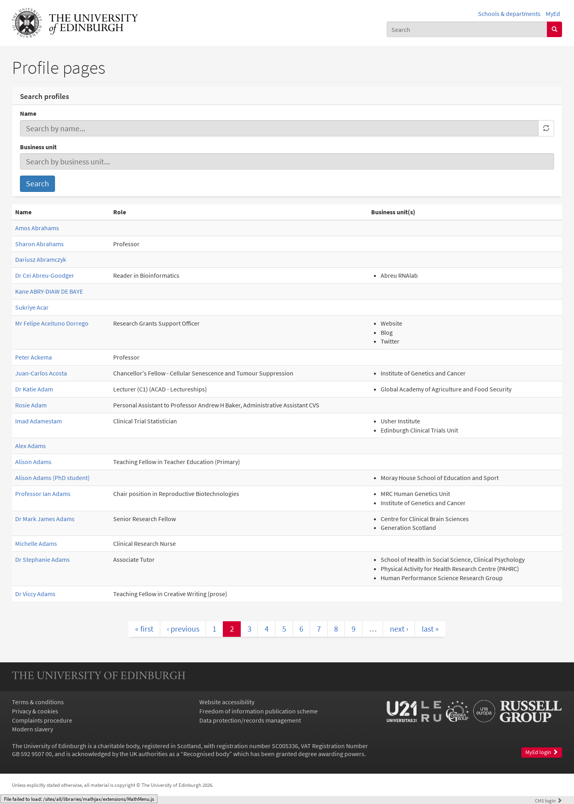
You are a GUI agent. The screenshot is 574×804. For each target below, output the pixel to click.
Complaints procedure (42, 720)
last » (430, 629)
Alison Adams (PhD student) (52, 478)
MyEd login (541, 752)
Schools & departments (509, 14)
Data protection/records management (250, 720)
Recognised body (206, 754)
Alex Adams (30, 446)
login (548, 800)
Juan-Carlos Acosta (41, 373)
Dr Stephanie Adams (42, 559)
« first (144, 629)
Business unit (38, 147)
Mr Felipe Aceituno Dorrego (51, 323)
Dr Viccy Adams (35, 594)
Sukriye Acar (32, 307)
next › (399, 629)
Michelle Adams (36, 543)
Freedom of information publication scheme (258, 711)
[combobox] (467, 29)
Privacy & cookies (35, 711)
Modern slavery (32, 729)
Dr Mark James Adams (45, 519)
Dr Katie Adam (34, 389)
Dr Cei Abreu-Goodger (44, 275)
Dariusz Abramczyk (40, 259)
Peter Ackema (33, 357)
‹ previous (183, 629)
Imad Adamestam (38, 421)
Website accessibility (226, 702)
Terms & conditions (38, 702)
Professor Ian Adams (43, 494)
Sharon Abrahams (39, 244)
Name (28, 113)
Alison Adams (33, 462)
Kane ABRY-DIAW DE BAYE (49, 291)
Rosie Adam (31, 405)
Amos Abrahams (37, 228)
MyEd (553, 14)
